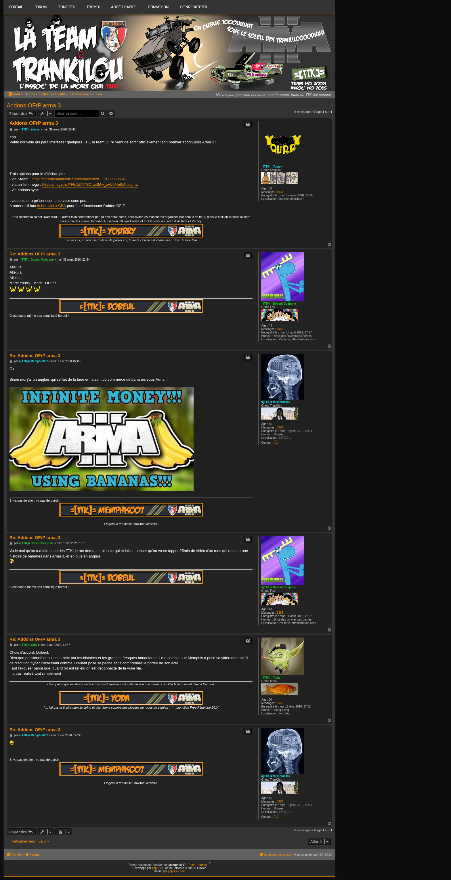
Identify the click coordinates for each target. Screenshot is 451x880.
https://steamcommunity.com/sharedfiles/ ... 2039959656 (78, 179)
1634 (280, 192)
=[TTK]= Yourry (271, 166)
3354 (280, 427)
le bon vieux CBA (51, 206)
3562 (280, 703)
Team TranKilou (198, 864)
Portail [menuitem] (16, 6)
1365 (280, 329)
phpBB (156, 868)
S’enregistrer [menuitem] (193, 6)
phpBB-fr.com (177, 871)
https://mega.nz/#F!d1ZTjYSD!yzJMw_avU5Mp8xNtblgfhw (90, 184)
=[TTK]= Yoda (270, 677)
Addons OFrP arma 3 (34, 105)
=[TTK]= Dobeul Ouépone (278, 303)
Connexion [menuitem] (158, 6)
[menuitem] (40, 7)
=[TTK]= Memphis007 (275, 402)
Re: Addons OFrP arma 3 (34, 253)
